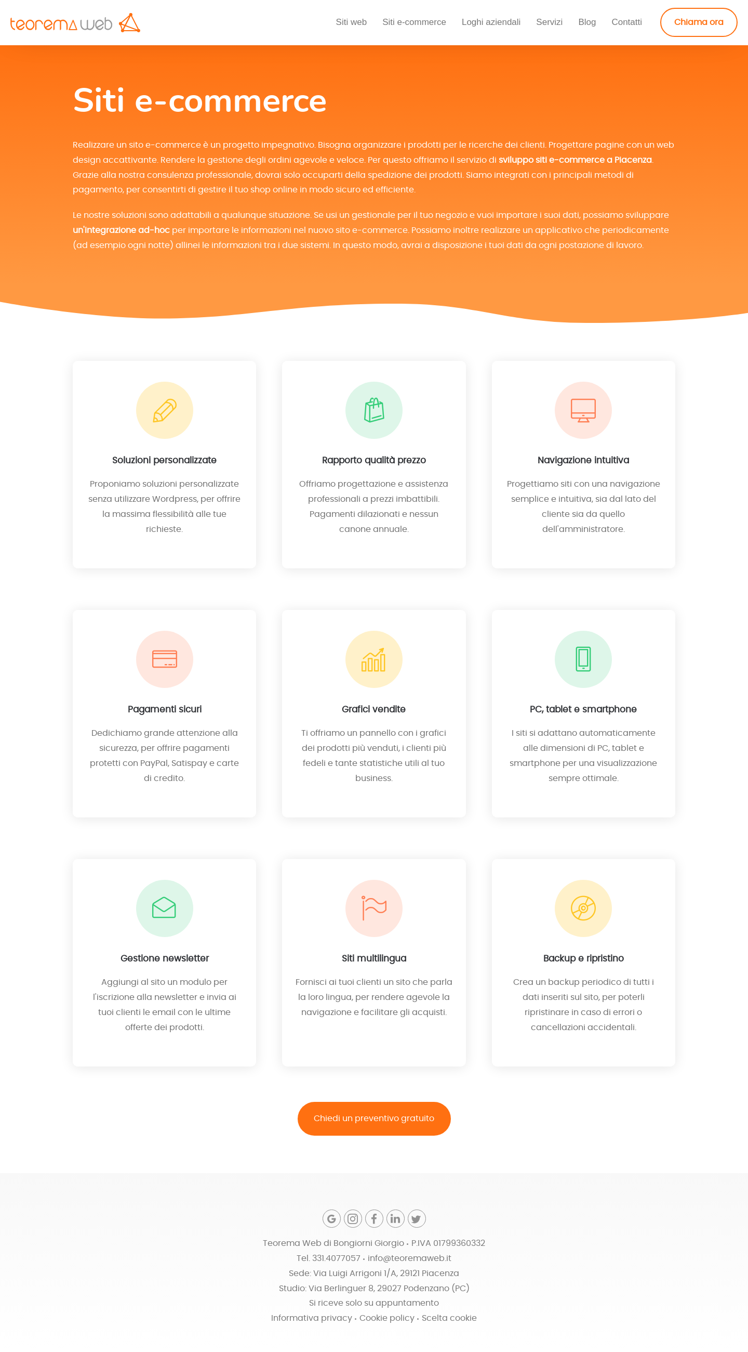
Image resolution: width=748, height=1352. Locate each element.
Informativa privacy (311, 1319)
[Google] (332, 1219)
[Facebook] (374, 1219)
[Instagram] (353, 1219)
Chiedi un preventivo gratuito (374, 1120)
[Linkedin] (395, 1219)
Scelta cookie (449, 1319)
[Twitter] (417, 1219)
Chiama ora (699, 22)
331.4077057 (336, 1258)
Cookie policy (387, 1319)
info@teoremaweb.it (409, 1258)
